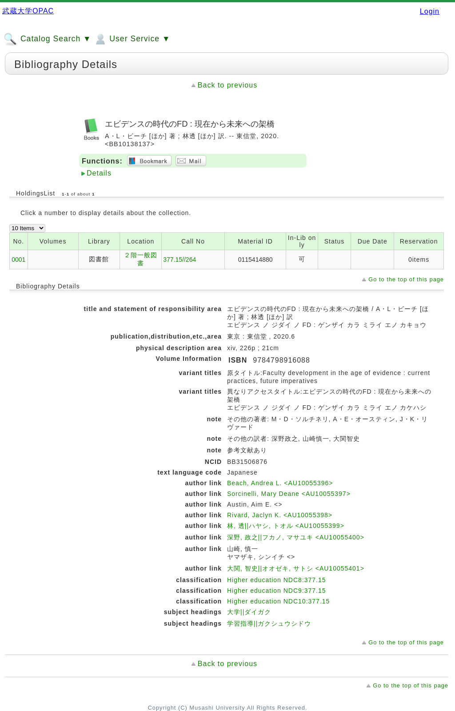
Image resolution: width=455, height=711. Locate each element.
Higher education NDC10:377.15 (278, 601)
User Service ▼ (131, 39)
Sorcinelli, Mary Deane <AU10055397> (289, 493)
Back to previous (227, 85)
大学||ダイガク (249, 611)
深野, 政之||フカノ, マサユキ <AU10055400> (295, 537)
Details (99, 173)
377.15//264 (179, 259)
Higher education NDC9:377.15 (276, 590)
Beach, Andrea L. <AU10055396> (280, 483)
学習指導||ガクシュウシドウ (269, 623)
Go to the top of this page (406, 279)
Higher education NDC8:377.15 (276, 579)
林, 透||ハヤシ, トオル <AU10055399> (285, 525)
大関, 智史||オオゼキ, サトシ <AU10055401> (295, 568)
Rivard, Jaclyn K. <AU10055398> (279, 515)
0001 (18, 259)
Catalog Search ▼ (47, 39)
